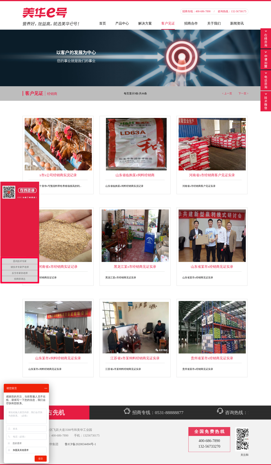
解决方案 (145, 23)
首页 (102, 23)
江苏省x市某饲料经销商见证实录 (135, 358)
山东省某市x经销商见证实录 (212, 267)
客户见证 (168, 23)
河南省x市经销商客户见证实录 (212, 175)
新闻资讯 (237, 23)
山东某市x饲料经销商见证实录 (58, 358)
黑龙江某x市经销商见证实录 (135, 267)
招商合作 (191, 23)
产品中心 (122, 23)
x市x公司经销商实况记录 (58, 175)
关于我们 (214, 23)
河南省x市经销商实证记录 (58, 267)
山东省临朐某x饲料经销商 (135, 175)
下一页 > (243, 93)
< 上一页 (227, 93)
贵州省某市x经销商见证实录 (212, 358)
